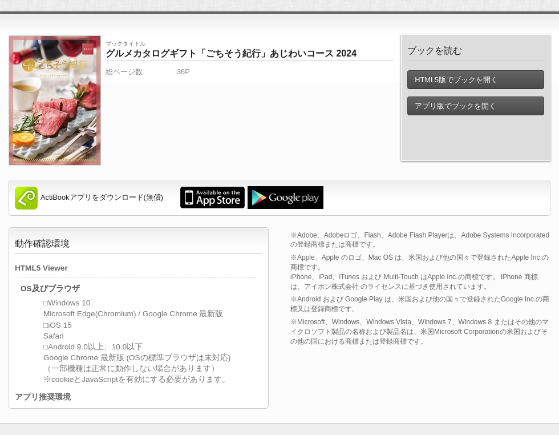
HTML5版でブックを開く (456, 79)
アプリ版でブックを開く (455, 106)
